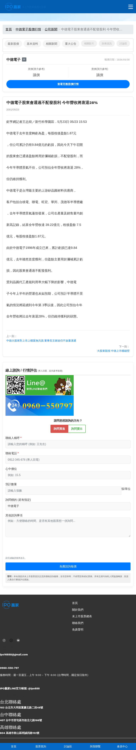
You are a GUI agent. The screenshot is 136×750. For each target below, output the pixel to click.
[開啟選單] (130, 7)
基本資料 (32, 43)
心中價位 (11, 468)
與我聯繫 (95, 746)
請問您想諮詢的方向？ (68, 420)
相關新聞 (51, 43)
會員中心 (122, 746)
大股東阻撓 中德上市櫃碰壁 (113, 350)
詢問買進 (59, 428)
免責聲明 (77, 629)
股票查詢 (40, 746)
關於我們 (77, 609)
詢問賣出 (77, 428)
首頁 (13, 746)
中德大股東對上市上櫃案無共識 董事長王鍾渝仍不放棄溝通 (41, 340)
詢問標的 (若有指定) (18, 499)
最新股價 (13, 43)
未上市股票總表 (82, 616)
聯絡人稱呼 (12, 437)
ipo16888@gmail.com (14, 654)
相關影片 (89, 43)
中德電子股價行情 (28, 29)
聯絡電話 (11, 453)
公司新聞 (51, 29)
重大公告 (70, 43)
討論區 (68, 746)
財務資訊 (107, 43)
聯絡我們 (77, 622)
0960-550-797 (9, 668)
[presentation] (32, 548)
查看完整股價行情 (68, 84)
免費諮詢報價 (68, 566)
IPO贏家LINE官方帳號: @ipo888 (20, 688)
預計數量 (11, 484)
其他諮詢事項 (13, 515)
